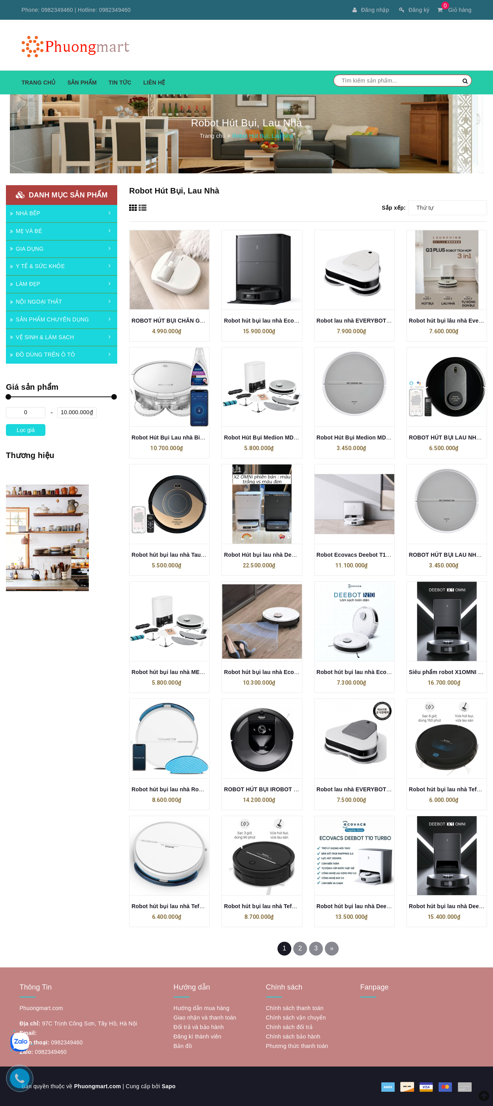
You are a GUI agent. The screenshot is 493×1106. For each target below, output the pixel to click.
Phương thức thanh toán (297, 1046)
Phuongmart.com (97, 1086)
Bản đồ (183, 1046)
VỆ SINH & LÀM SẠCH (42, 337)
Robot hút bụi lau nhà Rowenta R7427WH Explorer (198, 789)
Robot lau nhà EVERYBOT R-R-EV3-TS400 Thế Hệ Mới (389, 789)
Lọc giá (25, 430)
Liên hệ (154, 82)
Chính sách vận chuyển (296, 1017)
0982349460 (57, 10)
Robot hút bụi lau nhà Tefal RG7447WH (183, 906)
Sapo (169, 1086)
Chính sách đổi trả (289, 1027)
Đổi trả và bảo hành (199, 1027)
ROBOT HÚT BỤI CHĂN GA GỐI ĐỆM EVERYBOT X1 (200, 320)
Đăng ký (414, 10)
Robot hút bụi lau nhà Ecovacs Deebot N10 (374, 672)
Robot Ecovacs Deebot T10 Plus (360, 555)
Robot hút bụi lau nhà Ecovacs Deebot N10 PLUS (289, 672)
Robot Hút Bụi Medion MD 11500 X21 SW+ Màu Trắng (295, 437)
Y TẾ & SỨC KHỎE (37, 266)
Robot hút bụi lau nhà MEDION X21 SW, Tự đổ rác (197, 672)
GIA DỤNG (26, 249)
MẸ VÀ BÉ (26, 231)
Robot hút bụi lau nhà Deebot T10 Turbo (370, 906)
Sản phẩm (82, 82)
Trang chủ (39, 82)
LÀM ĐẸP (25, 284)
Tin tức (120, 82)
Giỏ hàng (454, 10)
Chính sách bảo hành (293, 1036)
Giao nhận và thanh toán (205, 1017)
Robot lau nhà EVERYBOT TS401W (363, 320)
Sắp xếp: (394, 208)
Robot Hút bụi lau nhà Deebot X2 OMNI (276, 555)
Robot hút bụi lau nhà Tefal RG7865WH (276, 906)
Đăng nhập (370, 10)
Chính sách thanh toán (295, 1008)
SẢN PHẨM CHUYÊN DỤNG (49, 319)
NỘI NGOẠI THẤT (36, 302)
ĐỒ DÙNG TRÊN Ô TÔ (42, 354)
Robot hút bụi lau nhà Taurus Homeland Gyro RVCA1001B (209, 555)
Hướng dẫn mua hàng (202, 1008)
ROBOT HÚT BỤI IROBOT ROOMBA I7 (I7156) (284, 789)
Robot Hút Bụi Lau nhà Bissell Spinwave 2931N (194, 437)
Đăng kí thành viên (197, 1036)
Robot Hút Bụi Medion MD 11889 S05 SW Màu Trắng (386, 437)
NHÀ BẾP (25, 213)
